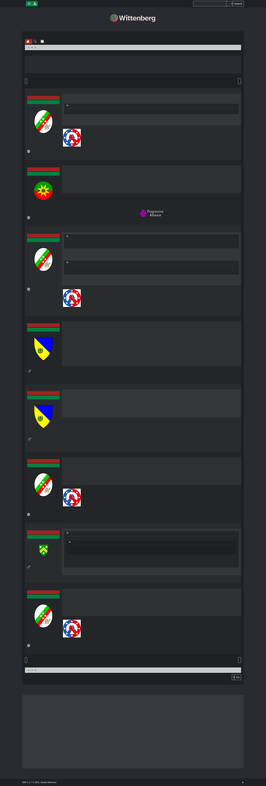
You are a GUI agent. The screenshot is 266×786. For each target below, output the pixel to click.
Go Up (26, 660)
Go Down (26, 81)
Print (239, 81)
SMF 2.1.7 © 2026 (30, 782)
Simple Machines (48, 782)
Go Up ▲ (243, 782)
